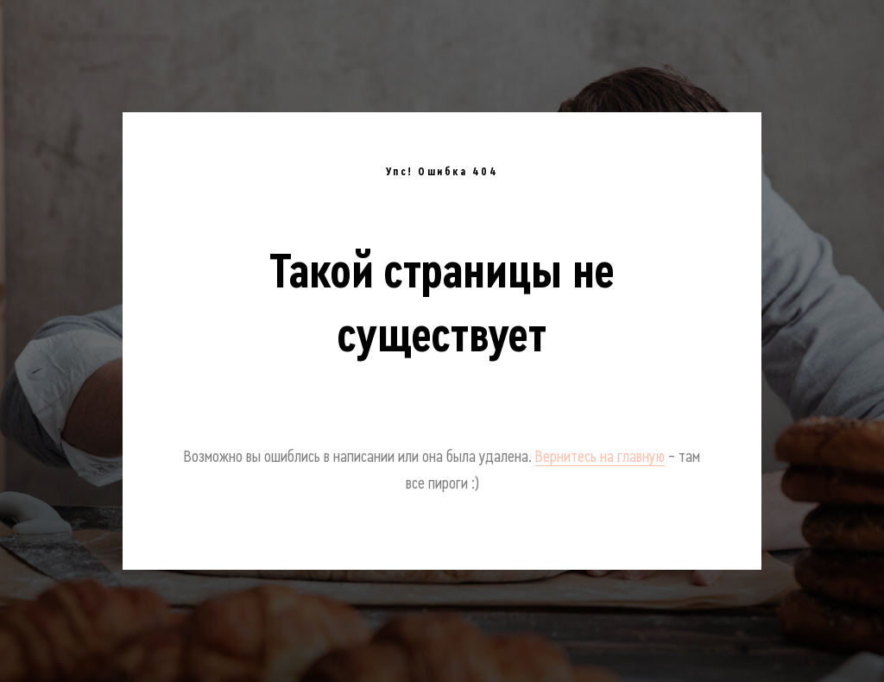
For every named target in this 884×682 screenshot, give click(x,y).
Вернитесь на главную (600, 456)
